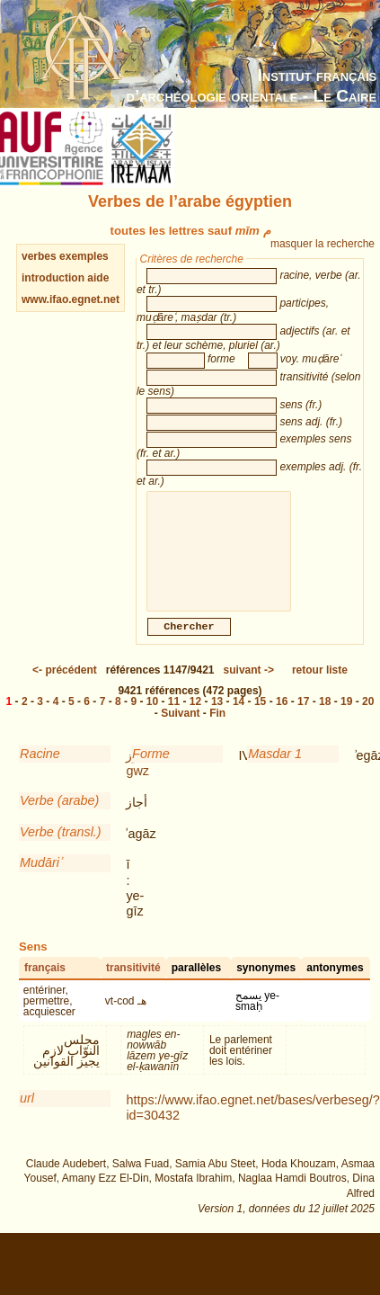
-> (249, 688)
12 (195, 719)
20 (368, 719)
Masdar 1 (275, 771)
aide (98, 278)
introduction (54, 278)
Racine (40, 771)
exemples (84, 256)
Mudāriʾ (40, 880)
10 (152, 719)
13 (217, 719)
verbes (39, 256)
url (27, 1116)
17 (303, 719)
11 (174, 719)
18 (325, 719)
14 (238, 719)
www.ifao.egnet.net (70, 299)
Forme (151, 771)
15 (260, 719)
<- (64, 688)
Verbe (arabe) (59, 818)
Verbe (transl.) (61, 850)
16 (281, 719)
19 (346, 719)
